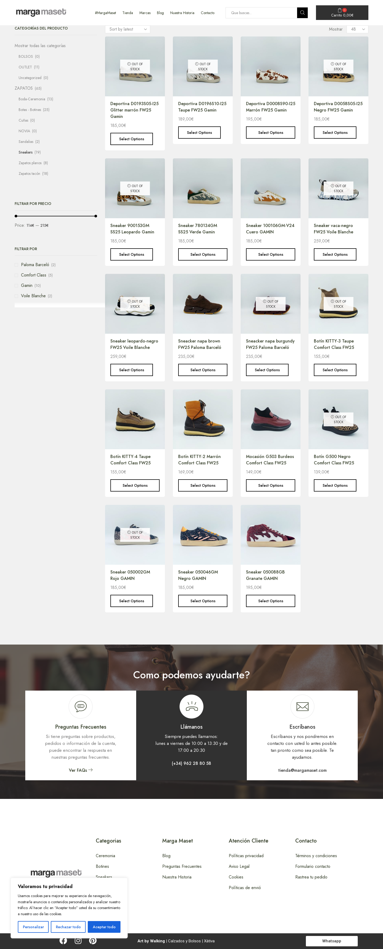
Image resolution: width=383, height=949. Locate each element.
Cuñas (23, 120)
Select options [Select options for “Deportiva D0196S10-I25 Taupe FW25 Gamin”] (199, 132)
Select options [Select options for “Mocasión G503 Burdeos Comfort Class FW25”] (270, 485)
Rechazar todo (68, 927)
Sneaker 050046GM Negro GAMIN (198, 575)
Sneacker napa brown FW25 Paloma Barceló (199, 344)
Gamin (26, 285)
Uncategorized (30, 77)
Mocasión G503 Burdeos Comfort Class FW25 (270, 459)
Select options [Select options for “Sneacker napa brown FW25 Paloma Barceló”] (202, 370)
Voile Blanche (33, 296)
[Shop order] (127, 29)
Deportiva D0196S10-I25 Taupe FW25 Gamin (202, 107)
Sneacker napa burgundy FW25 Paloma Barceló (270, 344)
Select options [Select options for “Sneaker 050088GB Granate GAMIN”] (270, 601)
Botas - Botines (30, 109)
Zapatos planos (30, 163)
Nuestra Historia (182, 12)
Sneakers (25, 152)
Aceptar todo (104, 927)
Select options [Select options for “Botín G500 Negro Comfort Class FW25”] (335, 485)
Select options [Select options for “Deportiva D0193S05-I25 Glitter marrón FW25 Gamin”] (131, 139)
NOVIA (24, 131)
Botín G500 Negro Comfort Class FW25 (334, 459)
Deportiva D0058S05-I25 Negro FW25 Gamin (338, 107)
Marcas (145, 12)
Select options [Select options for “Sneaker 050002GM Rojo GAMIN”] (131, 601)
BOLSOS (26, 56)
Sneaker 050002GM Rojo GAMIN (130, 575)
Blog (160, 12)
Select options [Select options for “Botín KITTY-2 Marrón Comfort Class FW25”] (202, 485)
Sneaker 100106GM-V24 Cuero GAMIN (270, 228)
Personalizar (33, 927)
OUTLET (25, 67)
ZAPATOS (24, 88)
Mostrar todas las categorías (40, 46)
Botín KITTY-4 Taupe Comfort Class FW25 (130, 459)
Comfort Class (33, 275)
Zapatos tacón (29, 173)
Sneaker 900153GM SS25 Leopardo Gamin (132, 228)
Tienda (127, 12)
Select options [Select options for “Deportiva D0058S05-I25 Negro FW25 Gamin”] (335, 132)
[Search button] (302, 12)
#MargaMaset (105, 12)
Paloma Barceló (35, 265)
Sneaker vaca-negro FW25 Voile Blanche (333, 228)
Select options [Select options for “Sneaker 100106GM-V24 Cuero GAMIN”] (270, 254)
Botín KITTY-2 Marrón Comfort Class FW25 (199, 459)
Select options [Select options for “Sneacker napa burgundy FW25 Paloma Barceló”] (267, 370)
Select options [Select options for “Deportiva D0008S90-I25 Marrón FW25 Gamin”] (270, 132)
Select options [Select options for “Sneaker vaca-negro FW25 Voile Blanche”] (335, 254)
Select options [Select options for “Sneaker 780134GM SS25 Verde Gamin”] (202, 254)
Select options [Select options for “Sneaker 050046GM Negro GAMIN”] (202, 601)
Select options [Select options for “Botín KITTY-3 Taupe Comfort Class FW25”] (335, 370)
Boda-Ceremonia (32, 99)
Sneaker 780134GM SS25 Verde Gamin (197, 228)
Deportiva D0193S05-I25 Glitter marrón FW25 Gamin (134, 110)
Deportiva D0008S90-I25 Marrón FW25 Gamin (270, 107)
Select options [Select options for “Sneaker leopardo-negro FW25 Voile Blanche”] (131, 370)
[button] (81, 770)
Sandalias (26, 141)
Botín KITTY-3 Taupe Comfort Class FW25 (334, 344)
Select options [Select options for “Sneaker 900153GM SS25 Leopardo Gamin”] (131, 254)
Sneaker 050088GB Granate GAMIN (265, 575)
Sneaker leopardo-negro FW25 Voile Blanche (134, 344)
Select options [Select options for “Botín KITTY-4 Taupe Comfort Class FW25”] (135, 485)
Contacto (207, 12)
